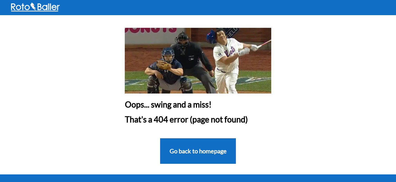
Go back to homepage (198, 151)
